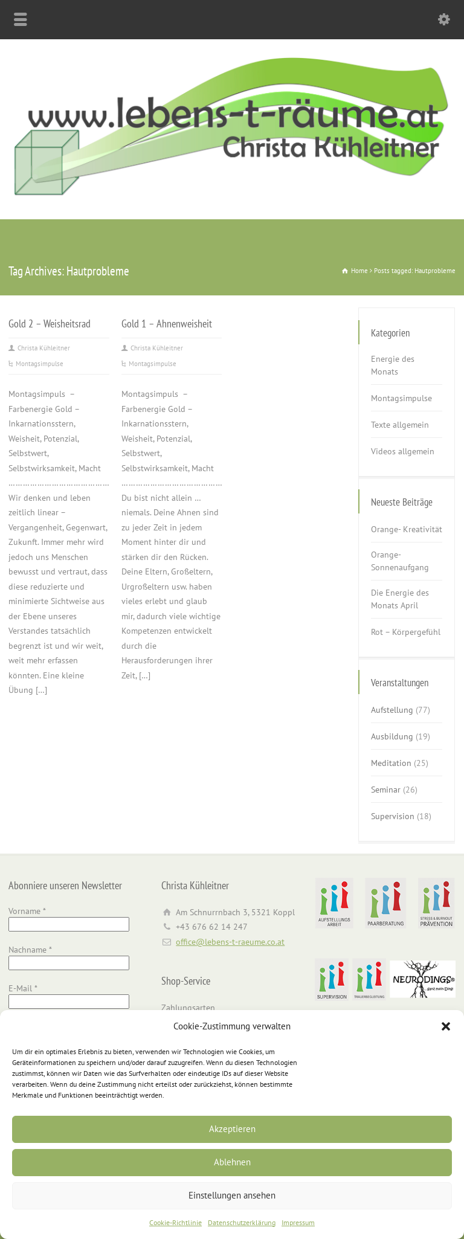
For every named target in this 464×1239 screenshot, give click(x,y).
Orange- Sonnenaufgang (400, 561)
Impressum (298, 1222)
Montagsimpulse (39, 363)
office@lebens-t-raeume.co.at (230, 941)
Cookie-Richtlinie (175, 1222)
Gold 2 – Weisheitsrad (49, 323)
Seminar (386, 789)
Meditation (391, 763)
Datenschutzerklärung (242, 1222)
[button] (446, 1026)
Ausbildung (392, 736)
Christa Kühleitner (44, 348)
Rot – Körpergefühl (405, 631)
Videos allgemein (402, 451)
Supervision (392, 816)
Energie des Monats (392, 365)
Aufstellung (392, 709)
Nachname (30, 949)
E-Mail (22, 988)
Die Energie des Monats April (400, 599)
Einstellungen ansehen (232, 1195)
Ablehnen (232, 1162)
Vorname (27, 911)
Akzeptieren (232, 1128)
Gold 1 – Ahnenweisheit (166, 323)
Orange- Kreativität (406, 529)
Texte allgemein (400, 424)
